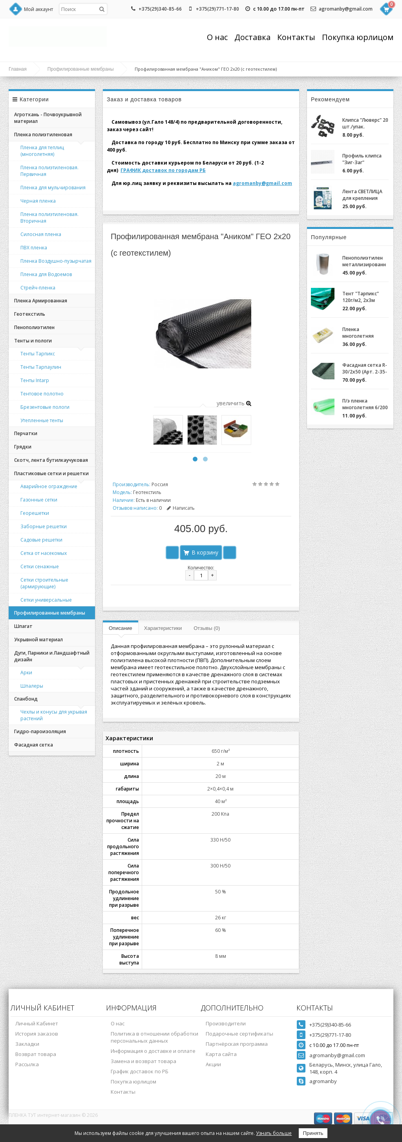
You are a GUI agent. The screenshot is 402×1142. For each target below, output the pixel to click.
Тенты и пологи (33, 340)
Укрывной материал (38, 639)
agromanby (323, 1081)
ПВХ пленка (33, 247)
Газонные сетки (38, 499)
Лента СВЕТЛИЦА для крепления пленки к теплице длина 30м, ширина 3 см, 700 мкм (365, 194)
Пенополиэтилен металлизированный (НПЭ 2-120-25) (364, 261)
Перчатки (25, 433)
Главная (18, 69)
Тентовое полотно (42, 393)
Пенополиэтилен (34, 327)
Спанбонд (26, 698)
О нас (217, 37)
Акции (213, 1064)
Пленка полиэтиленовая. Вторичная (49, 217)
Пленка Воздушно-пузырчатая (55, 261)
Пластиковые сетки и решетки (51, 473)
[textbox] (83, 9)
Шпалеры (31, 686)
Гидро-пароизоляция (40, 731)
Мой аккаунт (38, 9)
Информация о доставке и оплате (153, 1050)
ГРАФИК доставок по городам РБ (163, 170)
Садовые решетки (41, 539)
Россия (160, 484)
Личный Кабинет (36, 1023)
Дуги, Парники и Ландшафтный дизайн (52, 656)
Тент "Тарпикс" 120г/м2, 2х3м (360, 297)
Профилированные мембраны (81, 69)
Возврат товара (35, 1054)
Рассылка (27, 1064)
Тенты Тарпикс (37, 353)
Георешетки (34, 513)
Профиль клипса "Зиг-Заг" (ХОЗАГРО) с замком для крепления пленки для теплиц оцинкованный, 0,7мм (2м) (364, 159)
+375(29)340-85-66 (160, 8)
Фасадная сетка (33, 744)
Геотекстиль (29, 314)
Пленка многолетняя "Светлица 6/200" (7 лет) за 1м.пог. (363, 332)
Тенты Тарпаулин (40, 367)
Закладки (27, 1043)
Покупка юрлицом (357, 37)
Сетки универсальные (46, 600)
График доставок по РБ (139, 1071)
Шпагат (23, 626)
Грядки (22, 446)
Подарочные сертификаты (239, 1033)
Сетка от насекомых (43, 553)
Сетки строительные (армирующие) (44, 583)
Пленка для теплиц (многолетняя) (42, 150)
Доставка (252, 37)
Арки (26, 672)
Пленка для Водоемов (46, 274)
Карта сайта (221, 1054)
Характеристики (163, 628)
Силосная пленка (40, 234)
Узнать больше (274, 1133)
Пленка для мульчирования (53, 187)
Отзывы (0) (207, 628)
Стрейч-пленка (37, 287)
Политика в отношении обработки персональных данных (154, 1037)
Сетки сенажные (39, 566)
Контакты (296, 37)
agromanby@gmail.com (346, 8)
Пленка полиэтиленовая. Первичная (49, 171)
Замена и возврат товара (143, 1061)
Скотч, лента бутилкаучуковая (51, 460)
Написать (181, 508)
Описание (120, 628)
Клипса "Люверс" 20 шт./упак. (365, 123)
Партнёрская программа (237, 1043)
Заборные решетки (43, 526)
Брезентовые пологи (44, 407)
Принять (313, 1133)
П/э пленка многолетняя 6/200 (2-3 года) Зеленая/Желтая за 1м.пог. (365, 404)
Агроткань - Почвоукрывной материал (48, 117)
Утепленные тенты (41, 420)
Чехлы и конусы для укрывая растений (53, 715)
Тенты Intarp (34, 380)
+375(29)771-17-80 (217, 8)
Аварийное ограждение (48, 486)
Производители (226, 1023)
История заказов (36, 1033)
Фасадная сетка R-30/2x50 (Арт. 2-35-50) (364, 368)
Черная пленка (38, 201)
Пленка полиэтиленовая (43, 134)
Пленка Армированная (40, 300)
